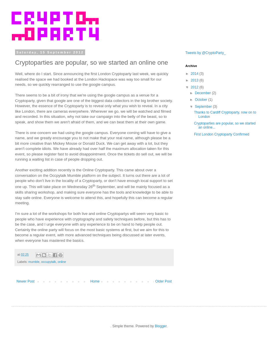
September (204, 107)
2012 (195, 87)
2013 (195, 80)
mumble (33, 261)
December (203, 93)
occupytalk (48, 261)
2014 (195, 74)
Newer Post (25, 281)
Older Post (163, 281)
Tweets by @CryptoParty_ (205, 53)
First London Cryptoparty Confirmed (221, 134)
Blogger (161, 326)
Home (95, 281)
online (62, 261)
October (201, 100)
